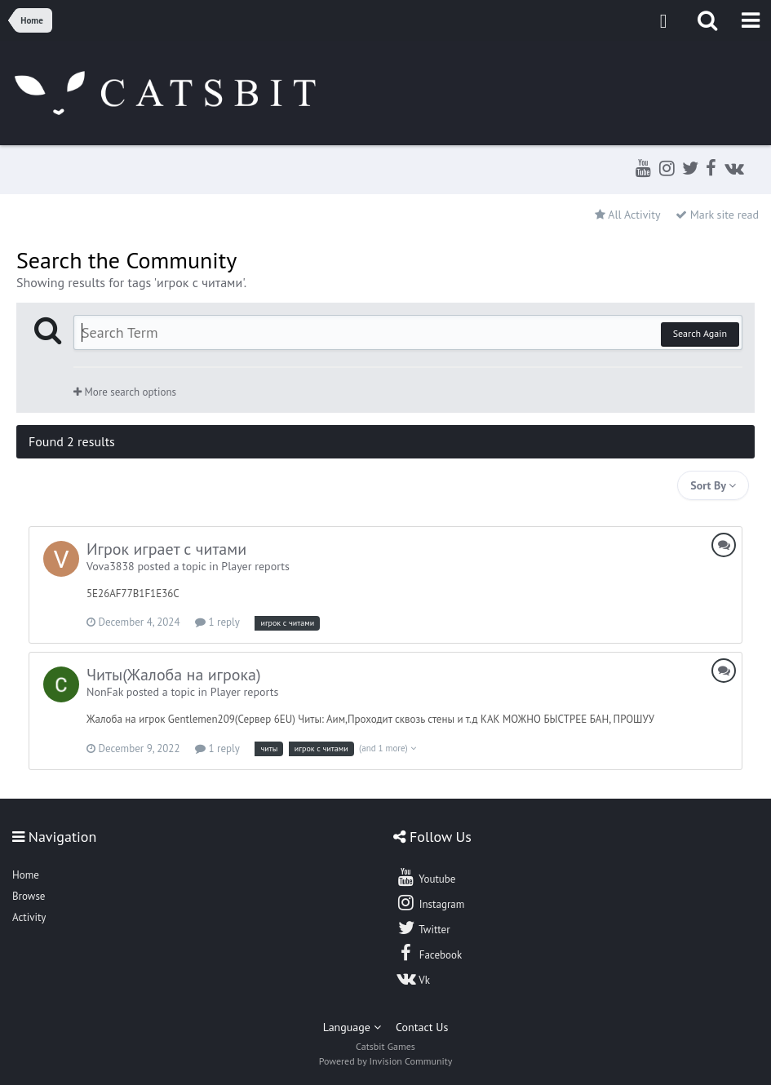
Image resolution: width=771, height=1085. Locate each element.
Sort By (713, 485)
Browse (28, 896)
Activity (29, 917)
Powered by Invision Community (386, 1061)
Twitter (423, 928)
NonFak (104, 691)
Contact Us (422, 1027)
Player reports (255, 566)
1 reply (217, 622)
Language (352, 1027)
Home (25, 875)
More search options (124, 392)
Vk (413, 978)
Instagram (430, 902)
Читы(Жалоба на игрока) (173, 674)
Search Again (700, 333)
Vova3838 (110, 566)
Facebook (429, 953)
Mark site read (717, 214)
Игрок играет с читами (166, 549)
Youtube (425, 877)
